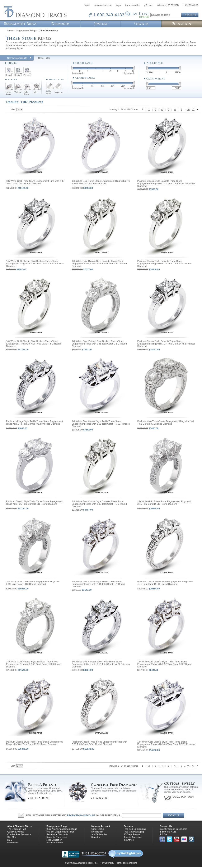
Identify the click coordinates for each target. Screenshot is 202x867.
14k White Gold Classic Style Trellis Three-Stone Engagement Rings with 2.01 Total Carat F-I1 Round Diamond (98, 584)
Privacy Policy (107, 863)
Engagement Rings (26, 30)
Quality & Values (15, 831)
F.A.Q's (163, 834)
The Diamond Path (17, 829)
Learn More (101, 798)
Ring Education (54, 840)
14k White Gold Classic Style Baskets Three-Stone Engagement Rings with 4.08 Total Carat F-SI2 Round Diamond (33, 343)
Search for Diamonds (57, 834)
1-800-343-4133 (168, 831)
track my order (132, 5)
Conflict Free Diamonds (19, 834)
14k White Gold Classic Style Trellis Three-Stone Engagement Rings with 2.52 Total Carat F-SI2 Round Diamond (164, 664)
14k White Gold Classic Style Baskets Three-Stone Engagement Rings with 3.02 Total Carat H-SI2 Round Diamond (99, 504)
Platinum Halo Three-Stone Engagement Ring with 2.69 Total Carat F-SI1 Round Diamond (165, 422)
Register (95, 837)
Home (10, 30)
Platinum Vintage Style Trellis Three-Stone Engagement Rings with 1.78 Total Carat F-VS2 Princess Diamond (34, 422)
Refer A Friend (42, 784)
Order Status (97, 829)
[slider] (72, 68)
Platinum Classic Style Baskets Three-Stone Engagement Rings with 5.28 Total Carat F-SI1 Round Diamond (164, 263)
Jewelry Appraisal (133, 837)
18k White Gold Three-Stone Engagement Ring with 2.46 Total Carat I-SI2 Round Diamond (101, 182)
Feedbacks (13, 842)
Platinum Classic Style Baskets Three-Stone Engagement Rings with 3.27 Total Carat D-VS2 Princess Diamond (166, 343)
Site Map (11, 837)
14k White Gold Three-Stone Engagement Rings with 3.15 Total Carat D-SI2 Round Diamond (164, 502)
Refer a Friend (39, 798)
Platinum (59, 92)
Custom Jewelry (179, 783)
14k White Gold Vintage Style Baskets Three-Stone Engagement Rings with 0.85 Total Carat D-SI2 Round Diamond (99, 343)
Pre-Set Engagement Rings (60, 831)
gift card (148, 5)
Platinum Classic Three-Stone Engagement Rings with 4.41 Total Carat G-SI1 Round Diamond (165, 582)
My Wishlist (97, 831)
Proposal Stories (54, 842)
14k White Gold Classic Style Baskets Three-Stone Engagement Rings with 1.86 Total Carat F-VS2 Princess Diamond (35, 263)
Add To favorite (99, 834)
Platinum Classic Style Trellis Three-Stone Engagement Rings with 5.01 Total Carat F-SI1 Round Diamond (34, 742)
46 (188, 109)
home (87, 5)
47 (193, 109)
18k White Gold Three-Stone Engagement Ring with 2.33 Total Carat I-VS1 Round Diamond (35, 182)
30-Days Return (132, 834)
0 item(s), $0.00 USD (168, 5)
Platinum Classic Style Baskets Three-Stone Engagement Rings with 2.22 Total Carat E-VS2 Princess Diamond (166, 183)
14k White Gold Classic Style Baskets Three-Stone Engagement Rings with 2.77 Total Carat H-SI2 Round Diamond (99, 263)
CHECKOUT (191, 5)
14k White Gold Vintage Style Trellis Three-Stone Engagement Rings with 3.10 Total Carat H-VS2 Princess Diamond (101, 664)
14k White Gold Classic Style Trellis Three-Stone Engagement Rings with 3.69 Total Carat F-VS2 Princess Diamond (166, 744)
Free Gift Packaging (134, 831)
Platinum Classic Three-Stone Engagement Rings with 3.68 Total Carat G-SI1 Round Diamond (99, 742)
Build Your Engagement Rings (61, 829)
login (118, 5)
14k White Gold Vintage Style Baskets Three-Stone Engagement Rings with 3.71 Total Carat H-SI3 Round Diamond (33, 664)
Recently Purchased (56, 837)
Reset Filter (44, 58)
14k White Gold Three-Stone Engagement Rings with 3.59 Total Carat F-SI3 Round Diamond (33, 582)
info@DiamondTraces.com (173, 829)
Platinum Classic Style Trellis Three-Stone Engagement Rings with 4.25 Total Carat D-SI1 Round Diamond (34, 502)
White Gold (49, 92)
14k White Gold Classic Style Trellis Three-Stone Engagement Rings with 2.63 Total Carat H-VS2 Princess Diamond (101, 424)
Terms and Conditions (127, 863)
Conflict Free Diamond (114, 784)
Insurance (129, 840)
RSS (9, 840)
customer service (102, 5)
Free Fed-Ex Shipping (135, 829)
